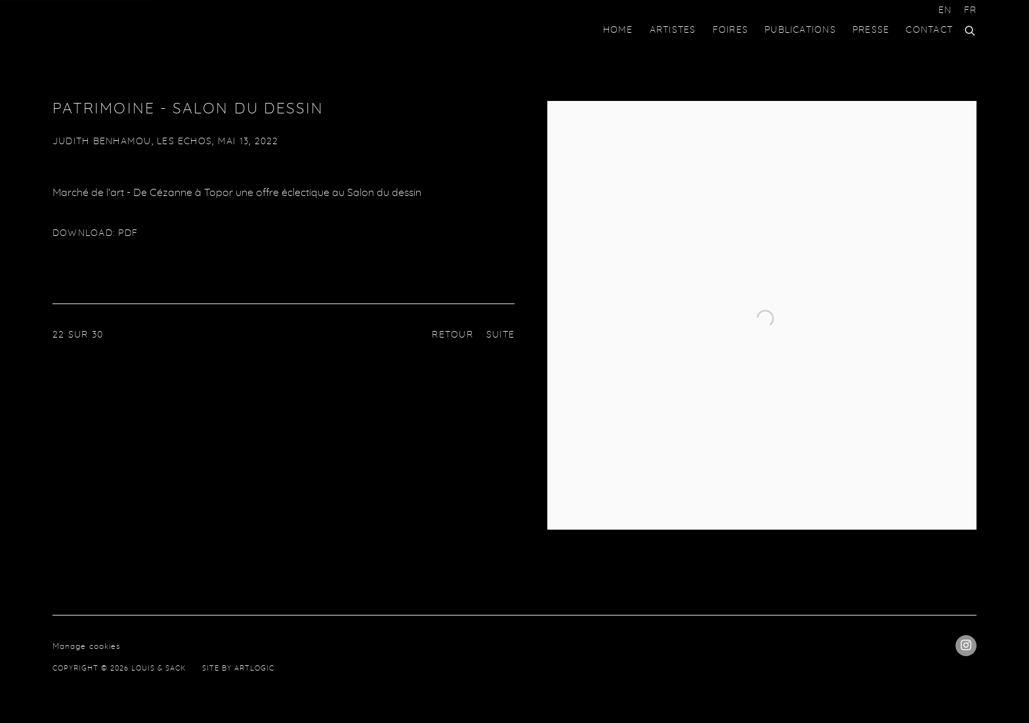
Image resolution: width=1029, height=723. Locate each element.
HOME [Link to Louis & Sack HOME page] (618, 30)
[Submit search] (970, 28)
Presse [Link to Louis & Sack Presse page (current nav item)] (870, 30)
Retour (452, 335)
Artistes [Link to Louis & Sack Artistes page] (673, 30)
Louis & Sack (105, 30)
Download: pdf (95, 233)
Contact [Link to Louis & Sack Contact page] (929, 30)
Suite (500, 335)
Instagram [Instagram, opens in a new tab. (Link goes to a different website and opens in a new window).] (966, 645)
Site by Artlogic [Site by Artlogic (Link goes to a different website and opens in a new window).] (238, 668)
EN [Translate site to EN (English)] (945, 10)
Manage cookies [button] (86, 646)
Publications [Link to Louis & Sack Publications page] (800, 30)
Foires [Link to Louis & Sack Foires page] (730, 30)
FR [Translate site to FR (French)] (970, 10)
